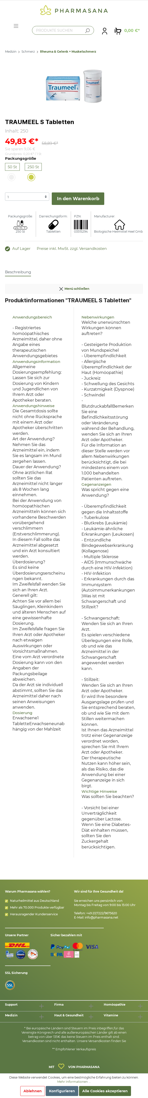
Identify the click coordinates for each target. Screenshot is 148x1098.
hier (73, 1045)
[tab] (18, 271)
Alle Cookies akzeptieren (105, 1091)
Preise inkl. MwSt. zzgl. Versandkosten (72, 248)
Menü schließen (74, 288)
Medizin (10, 51)
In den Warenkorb (78, 198)
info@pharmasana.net (101, 917)
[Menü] (16, 26)
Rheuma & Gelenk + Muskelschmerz (68, 51)
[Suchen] (87, 30)
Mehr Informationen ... (74, 1082)
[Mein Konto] (104, 31)
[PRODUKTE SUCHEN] (63, 30)
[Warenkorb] (127, 31)
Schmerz (28, 51)
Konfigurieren (62, 1091)
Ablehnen (33, 1091)
